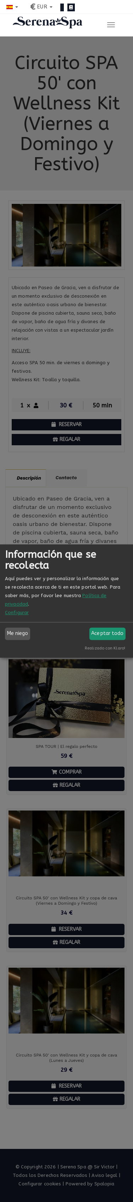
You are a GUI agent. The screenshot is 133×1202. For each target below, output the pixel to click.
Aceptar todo (107, 633)
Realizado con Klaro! (105, 648)
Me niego (17, 633)
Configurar (17, 612)
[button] (12, 6)
